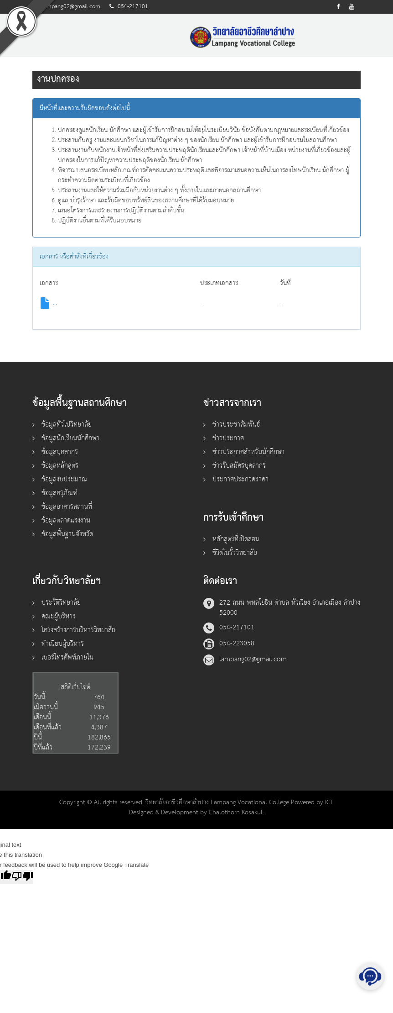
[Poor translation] (22, 877)
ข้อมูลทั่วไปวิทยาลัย (66, 424)
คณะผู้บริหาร (58, 616)
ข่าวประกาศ (228, 438)
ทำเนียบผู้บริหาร (62, 644)
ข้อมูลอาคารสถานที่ (66, 507)
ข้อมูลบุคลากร (59, 452)
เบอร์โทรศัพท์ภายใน (67, 657)
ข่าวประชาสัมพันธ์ (236, 424)
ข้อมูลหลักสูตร (59, 465)
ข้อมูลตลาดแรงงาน (65, 520)
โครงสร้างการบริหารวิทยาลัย (78, 630)
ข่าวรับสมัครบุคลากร (239, 465)
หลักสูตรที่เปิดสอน (235, 539)
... (48, 303)
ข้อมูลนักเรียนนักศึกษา (70, 438)
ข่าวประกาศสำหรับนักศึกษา (248, 452)
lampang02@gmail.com (71, 6)
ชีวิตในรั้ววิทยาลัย (234, 553)
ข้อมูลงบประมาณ (64, 479)
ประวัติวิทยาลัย (61, 602)
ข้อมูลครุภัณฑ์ (59, 493)
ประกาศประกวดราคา (240, 479)
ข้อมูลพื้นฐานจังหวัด (67, 534)
